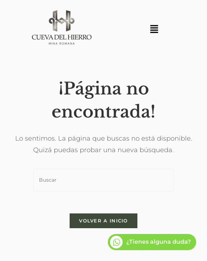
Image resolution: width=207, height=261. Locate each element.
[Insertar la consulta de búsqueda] (103, 180)
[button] (154, 29)
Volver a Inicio (103, 221)
